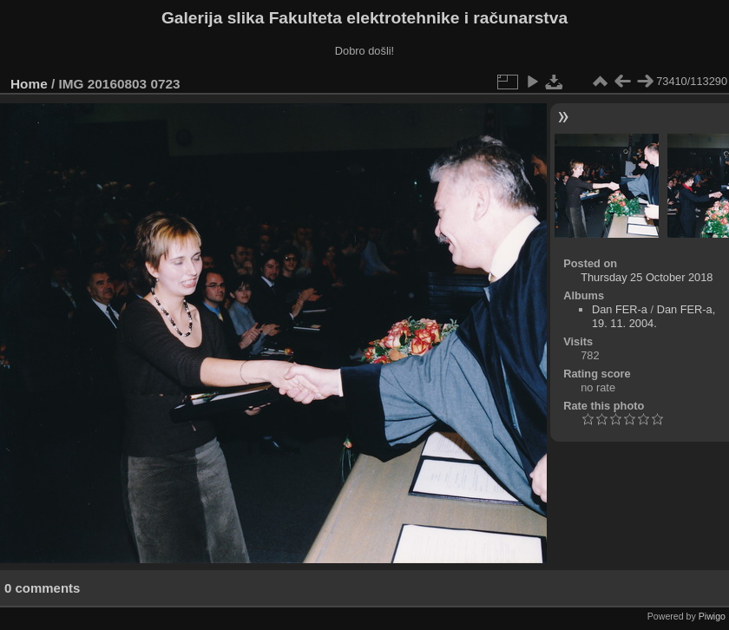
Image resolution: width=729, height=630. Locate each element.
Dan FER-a (619, 309)
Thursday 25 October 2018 (647, 277)
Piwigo (712, 616)
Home (29, 83)
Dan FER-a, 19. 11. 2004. (653, 316)
